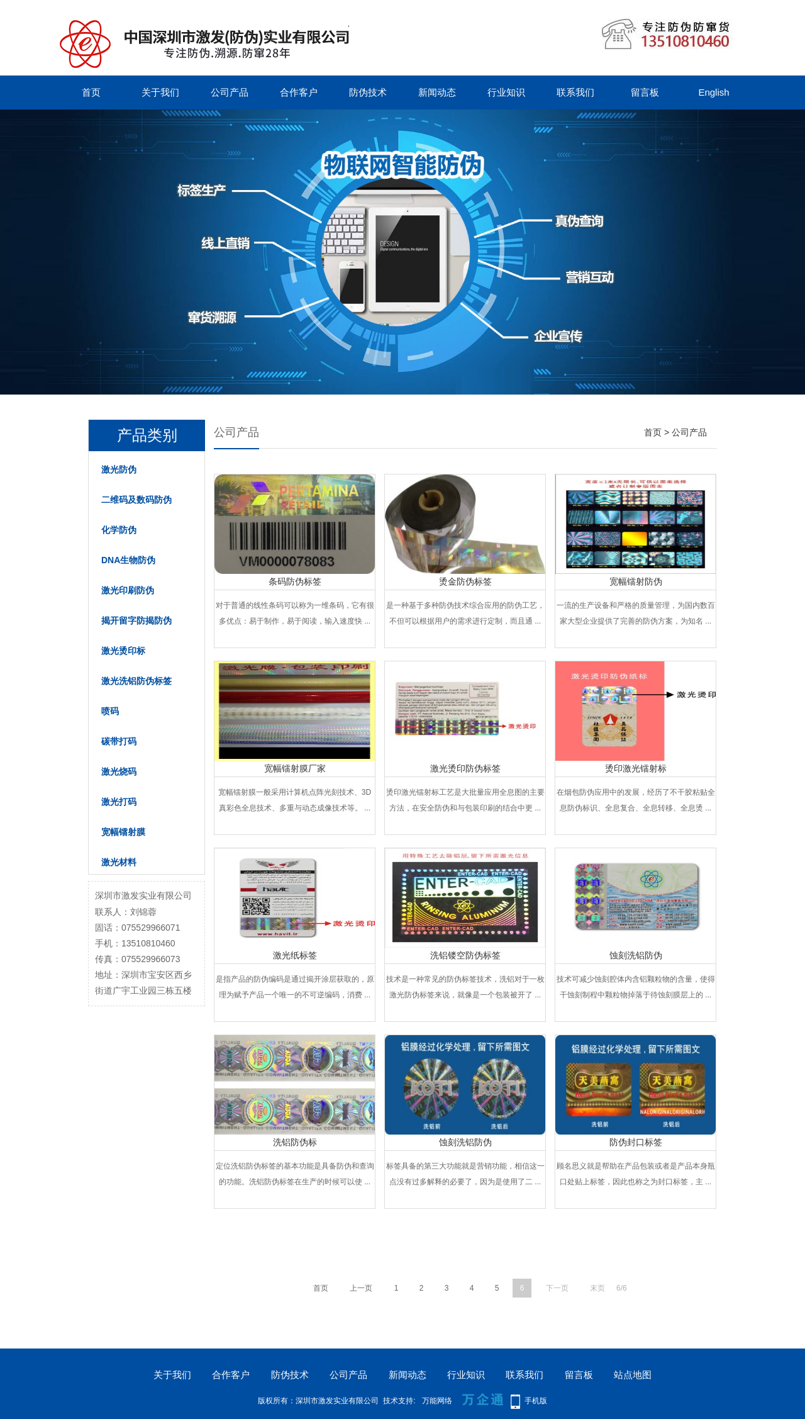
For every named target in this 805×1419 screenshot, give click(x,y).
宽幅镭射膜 (123, 832)
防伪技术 (368, 92)
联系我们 (575, 92)
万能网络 (437, 1400)
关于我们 (160, 92)
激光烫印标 (123, 651)
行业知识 (506, 92)
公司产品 (229, 92)
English (713, 92)
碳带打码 (118, 741)
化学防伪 (118, 530)
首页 (91, 92)
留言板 (645, 92)
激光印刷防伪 (127, 590)
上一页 (361, 1288)
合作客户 (299, 92)
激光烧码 (118, 771)
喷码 (110, 711)
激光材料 (118, 862)
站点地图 (633, 1374)
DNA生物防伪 (128, 560)
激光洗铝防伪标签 (136, 681)
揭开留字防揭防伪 (136, 620)
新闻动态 (437, 92)
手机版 (536, 1400)
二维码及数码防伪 (136, 500)
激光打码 (118, 802)
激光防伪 (118, 469)
